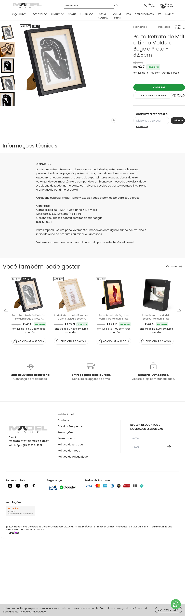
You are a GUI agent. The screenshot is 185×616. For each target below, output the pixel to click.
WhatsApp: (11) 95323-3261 (25, 445)
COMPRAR (159, 87)
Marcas (169, 14)
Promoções (65, 432)
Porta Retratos (180, 27)
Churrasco (86, 14)
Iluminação (57, 14)
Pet (159, 14)
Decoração (40, 14)
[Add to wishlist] (179, 96)
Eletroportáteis (144, 14)
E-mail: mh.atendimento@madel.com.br (29, 439)
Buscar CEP (142, 126)
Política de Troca (69, 451)
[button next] (179, 311)
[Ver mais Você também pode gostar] (174, 266)
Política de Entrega (70, 444)
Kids (128, 14)
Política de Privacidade (73, 457)
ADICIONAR (153, 95)
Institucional (66, 414)
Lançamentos (18, 14)
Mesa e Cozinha (103, 16)
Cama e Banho (117, 16)
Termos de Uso (67, 438)
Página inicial (140, 27)
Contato (63, 420)
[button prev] (6, 311)
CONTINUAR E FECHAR (168, 609)
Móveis (72, 14)
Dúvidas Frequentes (71, 426)
